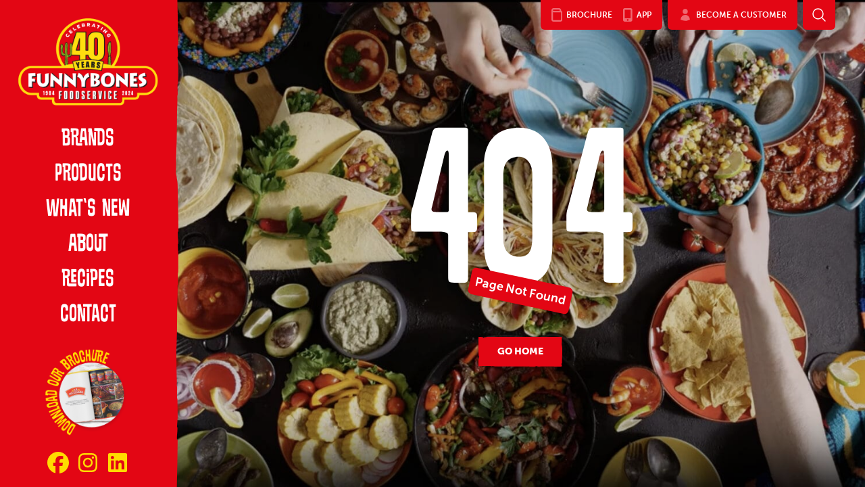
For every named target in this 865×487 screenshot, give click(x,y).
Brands (87, 139)
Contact (88, 315)
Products (88, 174)
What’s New (88, 210)
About (88, 245)
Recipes (87, 280)
